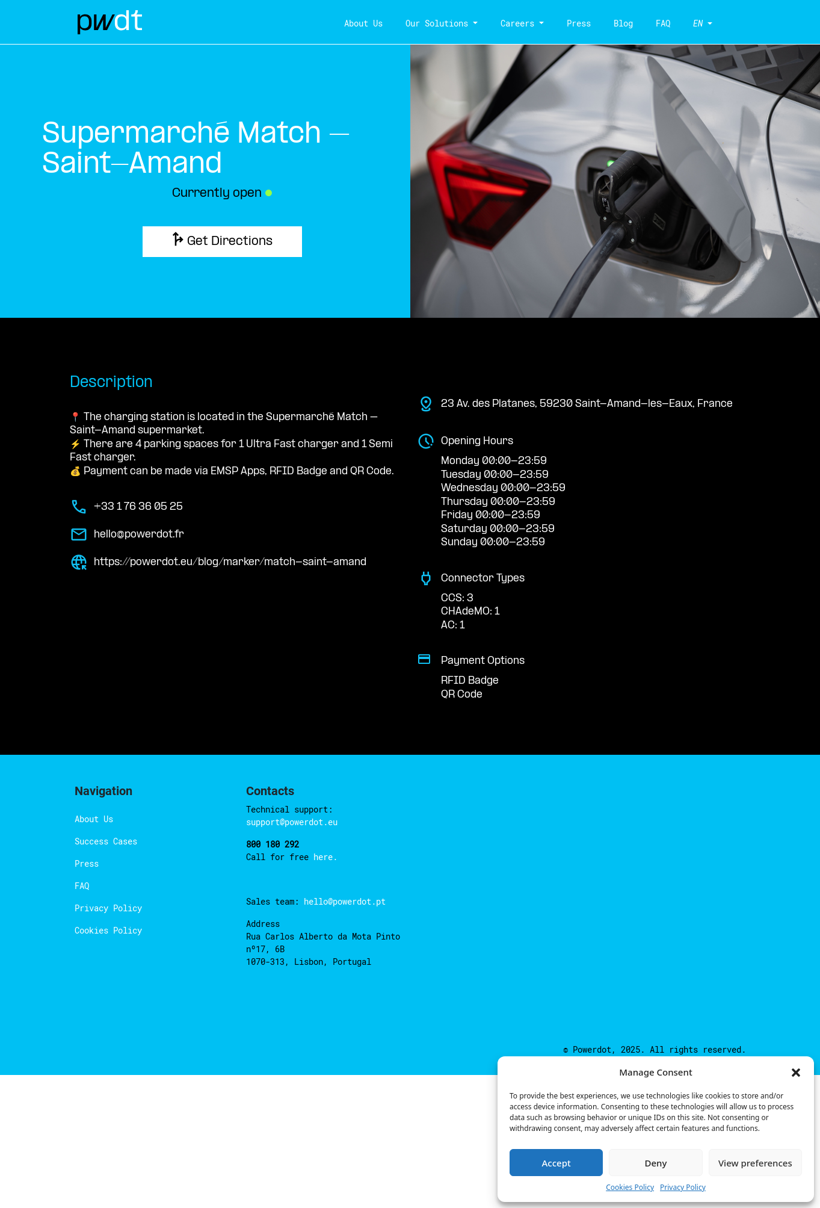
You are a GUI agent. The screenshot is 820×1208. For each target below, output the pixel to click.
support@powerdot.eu (292, 822)
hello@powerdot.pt (345, 901)
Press (574, 23)
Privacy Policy (108, 908)
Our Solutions (432, 23)
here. (325, 857)
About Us (358, 23)
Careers (512, 23)
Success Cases (106, 841)
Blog (618, 23)
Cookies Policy (108, 930)
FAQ (658, 23)
